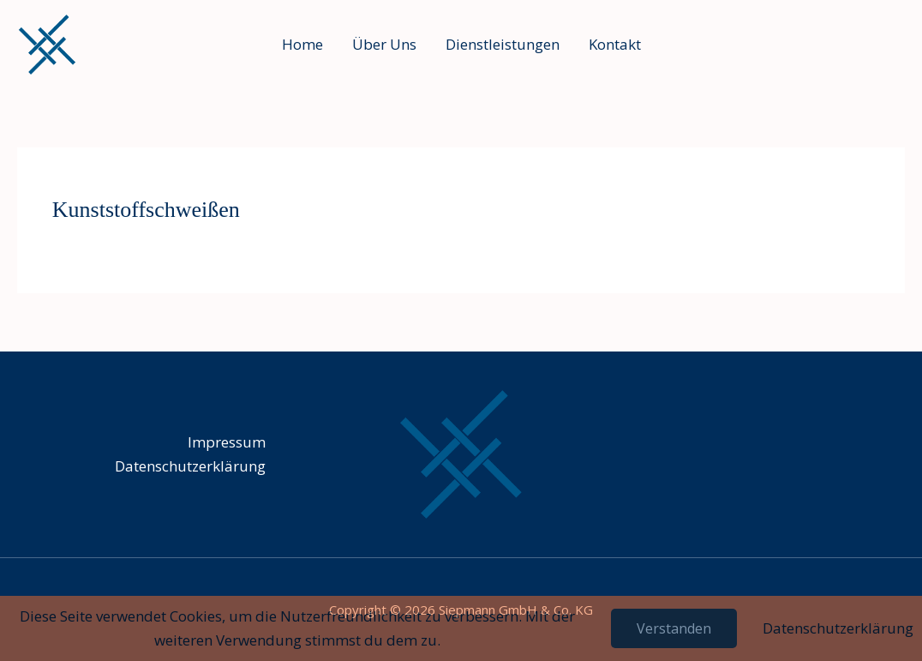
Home (302, 44)
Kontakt (615, 44)
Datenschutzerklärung (838, 628)
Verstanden (674, 628)
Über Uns (384, 44)
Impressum (227, 442)
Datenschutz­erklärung (190, 466)
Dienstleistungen (503, 44)
